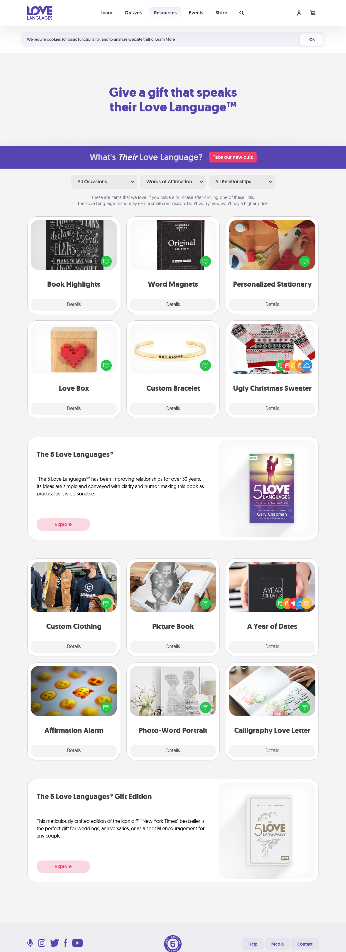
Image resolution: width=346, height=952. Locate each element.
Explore (63, 524)
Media (277, 944)
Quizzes (133, 12)
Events (196, 12)
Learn (106, 12)
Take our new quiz (233, 157)
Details (74, 304)
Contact (305, 944)
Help (253, 944)
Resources (165, 12)
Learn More (165, 39)
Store (221, 12)
